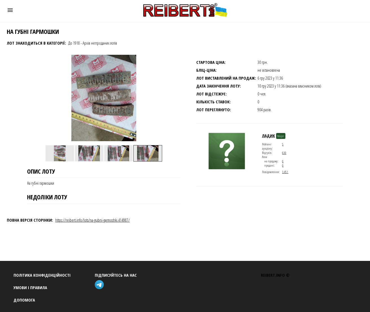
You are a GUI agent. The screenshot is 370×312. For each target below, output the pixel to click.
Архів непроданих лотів (100, 43)
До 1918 (74, 43)
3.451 (285, 172)
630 (284, 152)
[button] (10, 10)
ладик (268, 135)
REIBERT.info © (275, 275)
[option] (60, 153)
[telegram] (100, 285)
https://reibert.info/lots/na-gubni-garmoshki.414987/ (92, 220)
